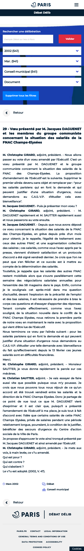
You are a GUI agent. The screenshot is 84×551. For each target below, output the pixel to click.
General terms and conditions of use (42, 536)
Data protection (32, 542)
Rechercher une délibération (22, 31)
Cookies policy (42, 547)
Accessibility (54, 542)
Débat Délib (60, 514)
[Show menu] (78, 4)
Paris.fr (22, 531)
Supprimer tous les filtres (20, 95)
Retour (13, 113)
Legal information (55, 531)
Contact (35, 531)
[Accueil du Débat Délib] (33, 4)
